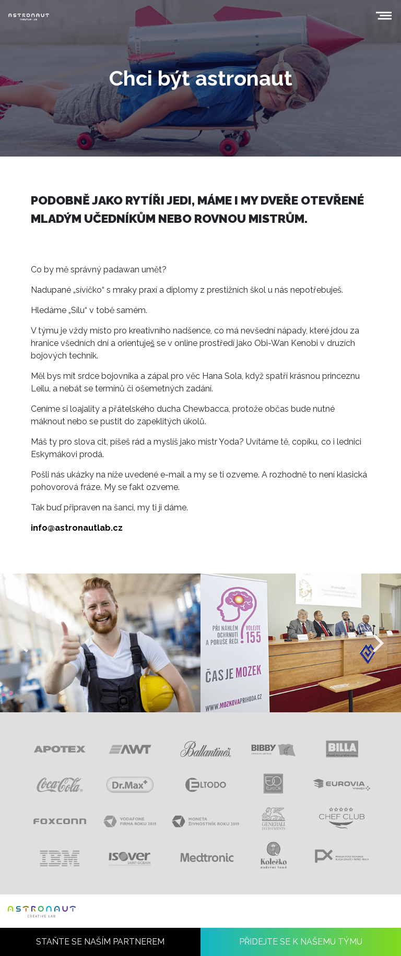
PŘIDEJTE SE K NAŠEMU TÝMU (300, 942)
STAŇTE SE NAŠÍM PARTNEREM (100, 942)
